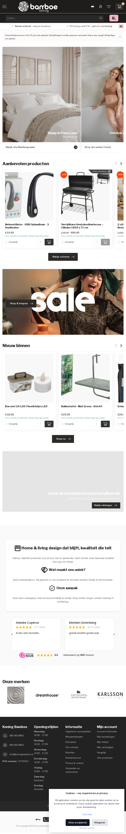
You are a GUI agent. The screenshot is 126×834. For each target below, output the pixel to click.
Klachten (70, 752)
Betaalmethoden (74, 736)
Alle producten (105, 757)
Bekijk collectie (63, 256)
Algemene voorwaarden (78, 731)
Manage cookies (87, 827)
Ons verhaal (71, 747)
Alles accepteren (77, 822)
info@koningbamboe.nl (21, 754)
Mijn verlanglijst (105, 747)
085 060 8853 (16, 735)
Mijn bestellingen (106, 736)
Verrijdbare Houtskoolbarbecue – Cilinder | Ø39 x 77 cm (82, 226)
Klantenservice (73, 757)
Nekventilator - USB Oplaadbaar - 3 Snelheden (27, 226)
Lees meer (87, 814)
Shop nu (63, 438)
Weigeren (99, 822)
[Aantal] (40, 242)
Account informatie (107, 731)
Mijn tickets (103, 742)
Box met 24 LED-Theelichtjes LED (26, 406)
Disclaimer (70, 742)
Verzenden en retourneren (72, 770)
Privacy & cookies (74, 763)
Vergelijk (13, 242)
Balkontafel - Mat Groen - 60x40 (81, 406)
